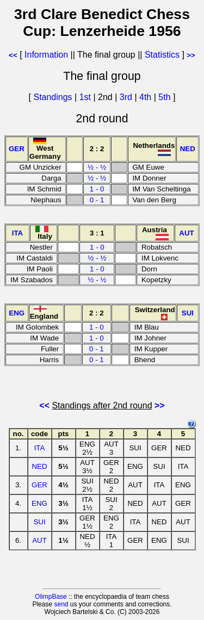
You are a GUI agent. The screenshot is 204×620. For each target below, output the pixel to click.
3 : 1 (97, 233)
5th (165, 97)
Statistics (162, 54)
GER (39, 485)
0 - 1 (97, 200)
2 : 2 (97, 149)
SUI (39, 522)
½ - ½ (97, 167)
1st (86, 97)
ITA (39, 448)
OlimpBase (51, 596)
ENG (39, 503)
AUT (39, 540)
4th (146, 97)
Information (46, 54)
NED (39, 466)
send (61, 604)
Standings (52, 97)
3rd (127, 97)
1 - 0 (97, 189)
